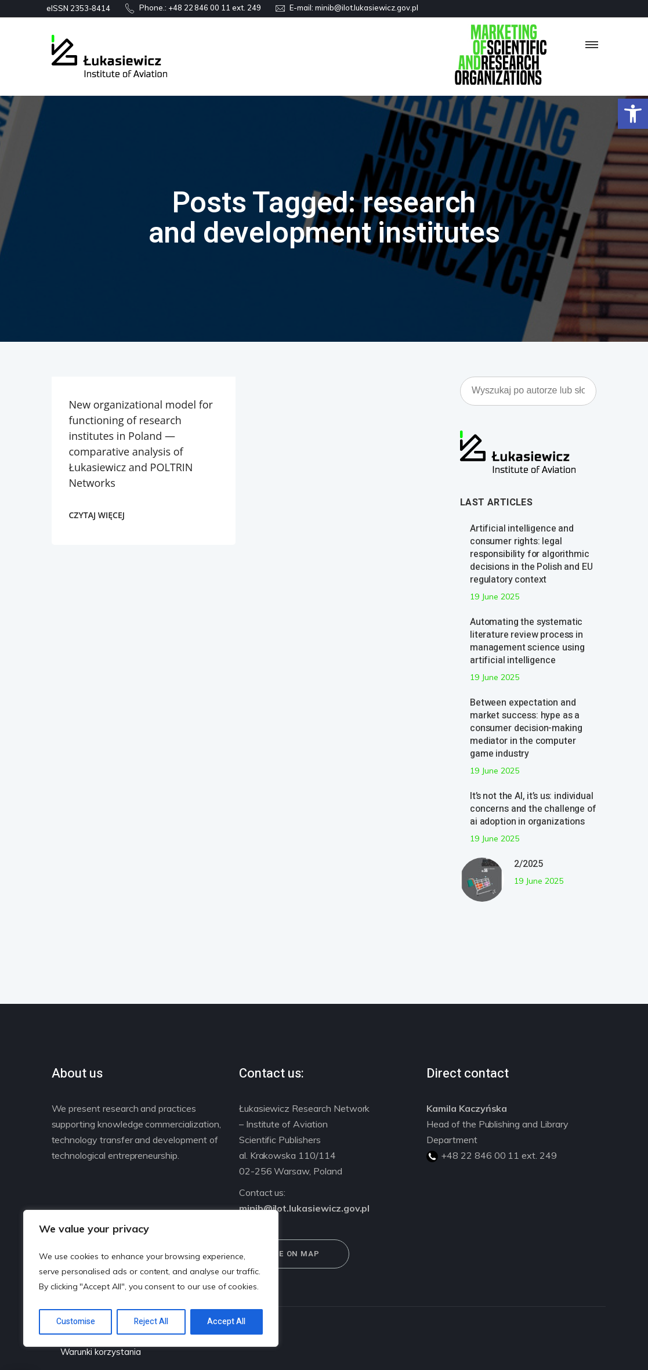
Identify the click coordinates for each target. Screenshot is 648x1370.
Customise (75, 1321)
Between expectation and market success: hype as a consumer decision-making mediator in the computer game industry (526, 728)
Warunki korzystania (100, 1351)
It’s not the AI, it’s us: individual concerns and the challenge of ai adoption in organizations (533, 809)
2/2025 (528, 864)
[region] (150, 1278)
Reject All (151, 1321)
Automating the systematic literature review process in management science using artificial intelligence (527, 641)
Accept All (226, 1321)
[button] (633, 114)
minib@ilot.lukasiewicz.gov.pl (366, 7)
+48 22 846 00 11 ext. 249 (214, 7)
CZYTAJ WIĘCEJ (97, 514)
